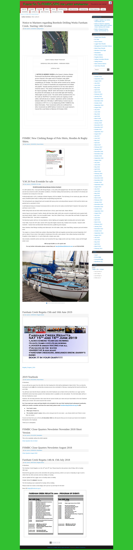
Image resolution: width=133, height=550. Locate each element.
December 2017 (99, 125)
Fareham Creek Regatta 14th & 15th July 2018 (46, 459)
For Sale (39, 184)
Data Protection (45, 11)
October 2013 (98, 231)
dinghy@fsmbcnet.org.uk (34, 488)
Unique (102, 269)
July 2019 (97, 83)
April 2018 (97, 116)
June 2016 (97, 164)
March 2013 (98, 246)
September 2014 (99, 211)
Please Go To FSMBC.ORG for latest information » (30, 14)
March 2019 (98, 92)
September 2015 (99, 184)
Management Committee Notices (103, 46)
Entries (98, 257)
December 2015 (99, 178)
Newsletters (25, 11)
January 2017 (98, 149)
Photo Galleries (94, 9)
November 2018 (99, 100)
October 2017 (98, 129)
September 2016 (99, 158)
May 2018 (97, 114)
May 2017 (97, 140)
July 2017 (97, 136)
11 (61, 303)
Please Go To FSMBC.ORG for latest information (55, 4)
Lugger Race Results (100, 44)
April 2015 (97, 195)
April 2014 (97, 220)
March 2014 (98, 222)
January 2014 (98, 226)
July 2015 (97, 189)
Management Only (57, 11)
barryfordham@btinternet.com (64, 246)
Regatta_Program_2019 (28, 367)
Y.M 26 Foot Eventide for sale (37, 181)
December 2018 (99, 98)
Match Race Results (100, 48)
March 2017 (98, 145)
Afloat (46, 9)
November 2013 (99, 228)
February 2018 (98, 120)
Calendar (39, 9)
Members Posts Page (100, 50)
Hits (98, 269)
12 (62, 303)
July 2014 (97, 215)
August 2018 (98, 107)
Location (31, 9)
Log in (96, 255)
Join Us (24, 9)
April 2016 (97, 169)
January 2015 (98, 202)
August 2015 (98, 186)
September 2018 (99, 105)
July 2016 (97, 162)
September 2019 (99, 78)
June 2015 (97, 191)
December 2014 (99, 204)
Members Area (62, 9)
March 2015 (98, 197)
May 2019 (97, 87)
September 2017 (99, 131)
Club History (83, 9)
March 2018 (98, 118)
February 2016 (98, 173)
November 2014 (99, 206)
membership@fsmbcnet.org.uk (69, 405)
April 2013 (97, 244)
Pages (94, 269)
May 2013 (97, 242)
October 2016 (98, 156)
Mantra (77, 547)
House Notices (40, 144)
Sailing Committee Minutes (102, 59)
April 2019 (97, 89)
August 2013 (98, 235)
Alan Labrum (35, 17)
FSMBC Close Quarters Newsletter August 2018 (47, 447)
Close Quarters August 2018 (29, 453)
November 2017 (99, 127)
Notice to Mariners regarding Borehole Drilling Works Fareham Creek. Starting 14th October (103, 25)
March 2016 (98, 171)
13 (63, 303)
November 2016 (99, 153)
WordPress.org (98, 261)
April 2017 (97, 142)
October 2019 (98, 76)
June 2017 (97, 138)
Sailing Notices (40, 28)
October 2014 (98, 209)
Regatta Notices (40, 314)
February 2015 (98, 200)
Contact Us (34, 11)
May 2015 (97, 193)
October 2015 (98, 182)
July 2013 (97, 237)
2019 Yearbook (30, 376)
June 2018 (97, 112)
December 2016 (99, 151)
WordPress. (83, 547)
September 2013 (99, 233)
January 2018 (98, 123)
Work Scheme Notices (100, 63)
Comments (99, 259)
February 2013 (98, 248)
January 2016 (98, 175)
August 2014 (98, 213)
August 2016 (98, 160)
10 (59, 303)
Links (103, 9)
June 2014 (97, 217)
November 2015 (99, 180)
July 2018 (97, 109)
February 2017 (98, 147)
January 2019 (98, 96)
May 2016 (97, 167)
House (53, 9)
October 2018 (98, 103)
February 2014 (98, 224)
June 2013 (97, 239)
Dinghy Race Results (100, 37)
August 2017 (98, 134)
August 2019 (98, 81)
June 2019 (97, 85)
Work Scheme (73, 9)
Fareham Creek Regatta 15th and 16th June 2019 (47, 312)
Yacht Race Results (100, 66)
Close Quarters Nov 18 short (29, 441)
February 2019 (98, 94)
